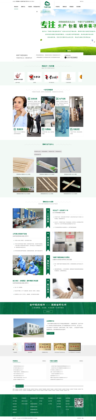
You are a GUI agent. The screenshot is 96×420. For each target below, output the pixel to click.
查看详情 (51, 333)
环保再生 (58, 6)
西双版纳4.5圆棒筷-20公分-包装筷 (47, 174)
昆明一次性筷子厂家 (16, 389)
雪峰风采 (65, 6)
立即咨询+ (48, 311)
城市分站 (81, 1)
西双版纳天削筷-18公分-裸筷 (70, 174)
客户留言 (59, 403)
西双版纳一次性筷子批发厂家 (21, 1)
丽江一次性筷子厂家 (56, 389)
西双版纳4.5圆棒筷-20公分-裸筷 (23, 174)
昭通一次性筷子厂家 (48, 389)
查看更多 (44, 360)
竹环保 (40, 401)
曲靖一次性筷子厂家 (24, 389)
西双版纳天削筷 (51, 151)
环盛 (82, 418)
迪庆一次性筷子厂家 (65, 390)
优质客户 (15, 412)
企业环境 (50, 401)
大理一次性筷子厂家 (42, 390)
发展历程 (15, 406)
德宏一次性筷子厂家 (49, 390)
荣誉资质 (15, 409)
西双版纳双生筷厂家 (56, 55)
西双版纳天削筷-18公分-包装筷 (23, 193)
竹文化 (40, 403)
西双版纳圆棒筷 (45, 151)
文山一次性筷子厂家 (24, 390)
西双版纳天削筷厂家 (48, 57)
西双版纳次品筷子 (37, 151)
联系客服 (59, 406)
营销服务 (72, 6)
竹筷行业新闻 (24, 403)
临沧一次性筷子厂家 (71, 389)
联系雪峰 (78, 6)
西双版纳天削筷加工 (48, 55)
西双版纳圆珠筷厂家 (40, 57)
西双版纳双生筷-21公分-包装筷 (70, 193)
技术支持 (79, 418)
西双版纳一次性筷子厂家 (33, 390)
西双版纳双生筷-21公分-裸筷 (47, 193)
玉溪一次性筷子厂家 (32, 389)
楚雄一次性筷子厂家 (79, 389)
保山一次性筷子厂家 (40, 389)
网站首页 (16, 6)
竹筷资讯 (30, 6)
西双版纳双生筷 (58, 151)
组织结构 (15, 403)
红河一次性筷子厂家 (16, 390)
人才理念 (50, 403)
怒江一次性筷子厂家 (57, 390)
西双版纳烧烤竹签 (37, 154)
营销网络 (59, 401)
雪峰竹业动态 (24, 401)
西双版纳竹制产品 (36, 9)
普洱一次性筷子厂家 (63, 389)
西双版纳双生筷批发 (56, 57)
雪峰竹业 (23, 6)
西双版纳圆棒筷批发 (40, 55)
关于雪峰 (15, 401)
